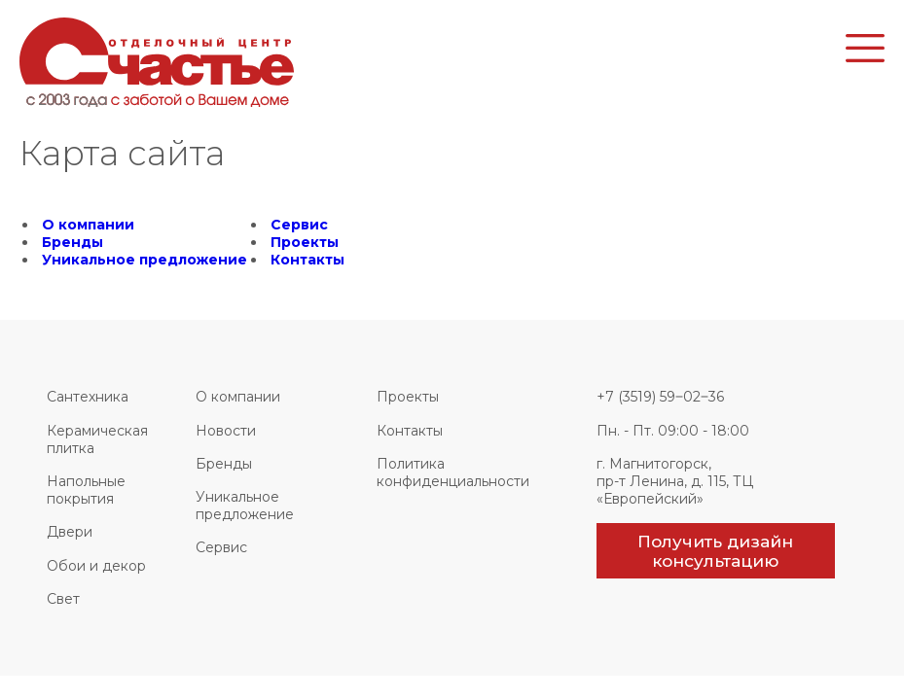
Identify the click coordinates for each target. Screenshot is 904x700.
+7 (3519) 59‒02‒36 (660, 396)
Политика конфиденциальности (453, 472)
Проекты (305, 242)
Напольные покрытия (86, 490)
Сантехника (87, 396)
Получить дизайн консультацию (715, 551)
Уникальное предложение (144, 259)
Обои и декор (96, 566)
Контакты (307, 259)
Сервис (299, 224)
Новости (226, 430)
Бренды (72, 242)
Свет (63, 599)
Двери (69, 532)
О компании (88, 224)
